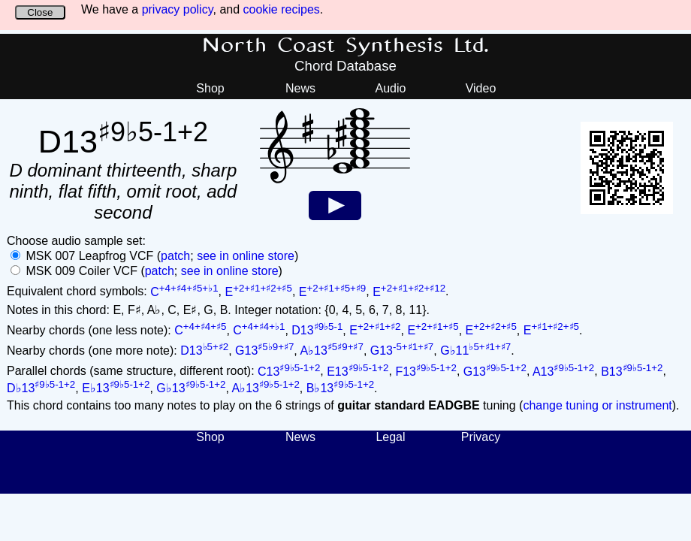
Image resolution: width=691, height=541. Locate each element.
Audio (391, 88)
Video (481, 88)
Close (40, 12)
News (300, 88)
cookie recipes (281, 9)
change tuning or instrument (597, 405)
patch (175, 255)
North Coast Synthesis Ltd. (346, 46)
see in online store (245, 255)
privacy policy (177, 9)
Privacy (480, 437)
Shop (210, 88)
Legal (390, 437)
